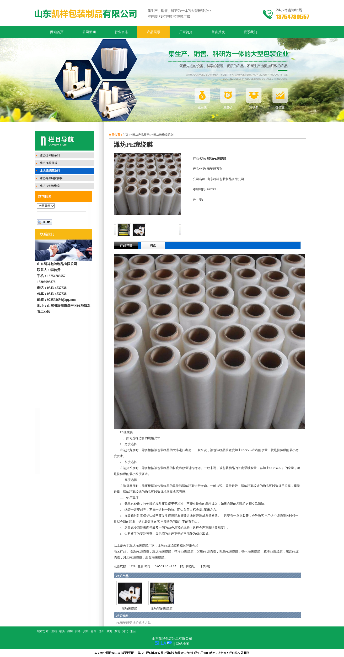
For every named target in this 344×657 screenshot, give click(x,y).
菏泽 (78, 631)
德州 (101, 631)
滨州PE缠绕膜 (206, 551)
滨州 (86, 631)
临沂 (62, 631)
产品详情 (126, 245)
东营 (117, 631)
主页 (125, 134)
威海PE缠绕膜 (273, 551)
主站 (54, 631)
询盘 (153, 245)
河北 (125, 631)
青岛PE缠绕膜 (228, 551)
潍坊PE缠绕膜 (161, 551)
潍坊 (70, 631)
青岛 (94, 631)
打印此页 (188, 566)
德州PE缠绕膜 (250, 551)
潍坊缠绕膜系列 (163, 134)
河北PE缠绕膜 (132, 557)
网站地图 (182, 644)
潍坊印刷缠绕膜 (161, 608)
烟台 (133, 631)
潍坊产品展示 (141, 134)
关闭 (206, 566)
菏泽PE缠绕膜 (184, 551)
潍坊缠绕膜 (129, 608)
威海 (109, 631)
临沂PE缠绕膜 (139, 551)
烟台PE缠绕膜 (154, 557)
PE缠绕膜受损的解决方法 (133, 623)
